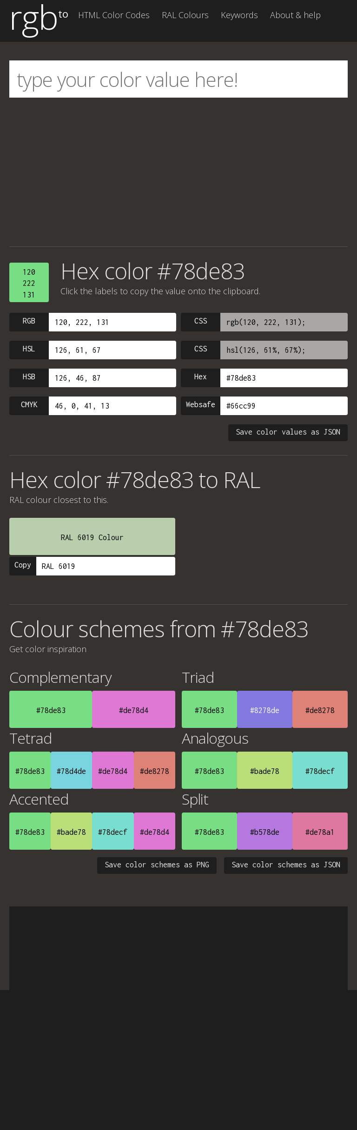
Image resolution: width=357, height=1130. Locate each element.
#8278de (264, 710)
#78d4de (71, 771)
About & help (295, 14)
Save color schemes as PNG (157, 864)
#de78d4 (133, 710)
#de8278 (320, 710)
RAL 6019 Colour (92, 537)
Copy (22, 565)
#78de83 (51, 710)
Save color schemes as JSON (285, 864)
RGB (29, 321)
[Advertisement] (178, 172)
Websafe (200, 404)
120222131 (29, 283)
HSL (29, 348)
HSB (29, 376)
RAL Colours (185, 14)
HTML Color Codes (114, 14)
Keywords (239, 14)
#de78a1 (320, 832)
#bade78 (264, 771)
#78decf (320, 771)
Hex (200, 376)
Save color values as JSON (288, 432)
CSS (200, 321)
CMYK (29, 404)
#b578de (264, 832)
